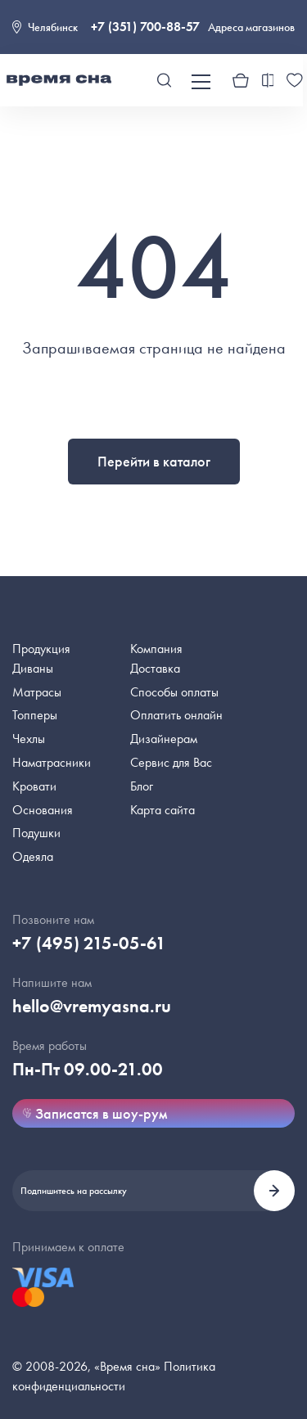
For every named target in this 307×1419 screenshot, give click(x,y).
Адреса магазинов (251, 27)
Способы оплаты (174, 691)
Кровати (34, 786)
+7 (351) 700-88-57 (145, 26)
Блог (141, 786)
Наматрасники (51, 762)
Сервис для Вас (171, 762)
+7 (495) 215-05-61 (89, 943)
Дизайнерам (163, 738)
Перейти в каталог (153, 461)
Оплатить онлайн (176, 714)
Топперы (34, 714)
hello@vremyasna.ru (91, 1006)
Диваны (32, 668)
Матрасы (36, 691)
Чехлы (28, 738)
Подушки (36, 832)
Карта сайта (162, 809)
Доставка (155, 668)
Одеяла (32, 856)
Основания (42, 809)
